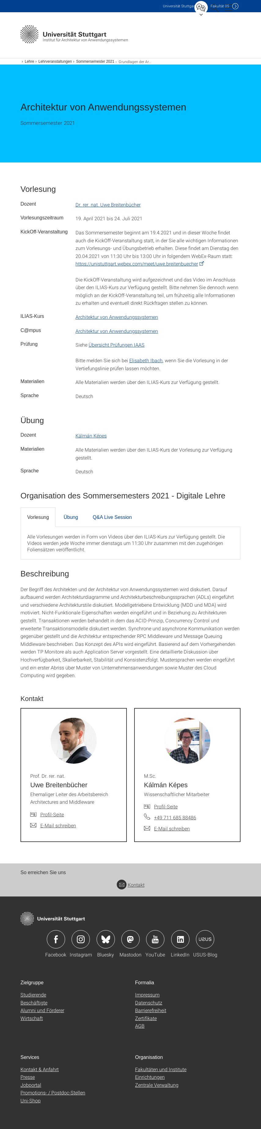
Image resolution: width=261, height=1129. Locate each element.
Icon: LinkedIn (180, 939)
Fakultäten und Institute (160, 1069)
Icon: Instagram (81, 939)
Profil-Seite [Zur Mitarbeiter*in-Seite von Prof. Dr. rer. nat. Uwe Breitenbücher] (52, 814)
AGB (140, 1026)
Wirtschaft (31, 1018)
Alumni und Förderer (42, 1010)
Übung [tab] (71, 517)
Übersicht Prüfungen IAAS (117, 344)
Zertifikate (146, 1018)
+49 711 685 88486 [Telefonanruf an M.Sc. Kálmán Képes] (175, 817)
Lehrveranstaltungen (55, 61)
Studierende (33, 994)
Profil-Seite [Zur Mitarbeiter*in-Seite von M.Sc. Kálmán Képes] (166, 806)
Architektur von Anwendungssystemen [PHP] (116, 317)
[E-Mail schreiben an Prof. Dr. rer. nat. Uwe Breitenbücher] (53, 825)
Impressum (147, 994)
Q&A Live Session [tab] (112, 517)
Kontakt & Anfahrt (39, 1069)
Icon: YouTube (155, 939)
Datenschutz (148, 1002)
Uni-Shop (30, 1100)
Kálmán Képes (91, 435)
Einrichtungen (150, 1077)
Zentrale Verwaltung (156, 1085)
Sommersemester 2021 (95, 61)
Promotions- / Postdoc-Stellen (52, 1092)
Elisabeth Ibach (146, 360)
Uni (179, 6)
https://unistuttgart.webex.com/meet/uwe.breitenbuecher (136, 263)
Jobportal (30, 1085)
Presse (27, 1077)
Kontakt (131, 884)
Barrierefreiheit (150, 1010)
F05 (220, 6)
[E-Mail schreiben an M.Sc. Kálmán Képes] (167, 829)
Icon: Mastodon (130, 939)
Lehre (29, 61)
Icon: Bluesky (106, 939)
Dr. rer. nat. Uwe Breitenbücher (108, 204)
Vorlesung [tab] (38, 517)
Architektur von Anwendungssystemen (116, 331)
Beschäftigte (33, 1002)
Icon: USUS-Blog (205, 939)
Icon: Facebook (56, 939)
